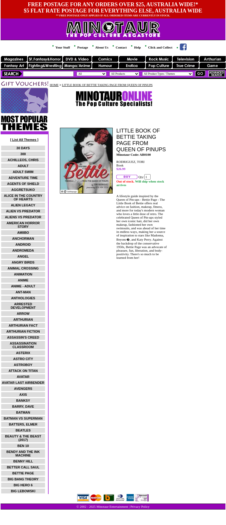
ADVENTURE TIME (23, 178)
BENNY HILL (23, 461)
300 (23, 154)
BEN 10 (23, 446)
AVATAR (23, 376)
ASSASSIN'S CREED (23, 337)
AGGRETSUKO (23, 189)
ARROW (23, 313)
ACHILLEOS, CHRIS (23, 160)
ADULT (23, 166)
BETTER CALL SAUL (23, 467)
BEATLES (23, 430)
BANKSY (23, 400)
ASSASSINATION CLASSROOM (23, 345)
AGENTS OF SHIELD (23, 184)
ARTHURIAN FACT (23, 325)
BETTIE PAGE (23, 473)
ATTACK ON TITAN (23, 371)
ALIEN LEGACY (23, 205)
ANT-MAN (23, 292)
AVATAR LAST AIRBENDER (23, 382)
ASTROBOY (23, 365)
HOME (54, 85)
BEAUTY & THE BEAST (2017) (23, 438)
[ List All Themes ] (24, 139)
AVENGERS (23, 388)
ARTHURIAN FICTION (23, 331)
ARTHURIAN (23, 319)
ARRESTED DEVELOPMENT (23, 305)
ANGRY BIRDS (23, 262)
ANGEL (23, 256)
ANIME (23, 280)
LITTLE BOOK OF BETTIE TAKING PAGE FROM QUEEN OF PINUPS (107, 85)
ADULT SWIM (23, 172)
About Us (99, 47)
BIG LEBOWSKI (23, 491)
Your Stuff (60, 47)
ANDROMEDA (23, 250)
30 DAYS (23, 148)
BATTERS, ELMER (23, 424)
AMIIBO (23, 232)
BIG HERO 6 (23, 485)
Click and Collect (158, 47)
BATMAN (23, 412)
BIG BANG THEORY (23, 479)
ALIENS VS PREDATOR (23, 217)
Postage (80, 47)
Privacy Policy (139, 506)
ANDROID (23, 244)
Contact (119, 47)
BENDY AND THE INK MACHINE (23, 453)
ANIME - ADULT (23, 286)
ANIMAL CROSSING (22, 268)
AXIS (23, 394)
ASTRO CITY (23, 359)
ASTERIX (23, 353)
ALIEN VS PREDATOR (23, 211)
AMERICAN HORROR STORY (23, 224)
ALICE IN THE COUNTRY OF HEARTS (23, 197)
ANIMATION (23, 274)
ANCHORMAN (23, 238)
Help (135, 47)
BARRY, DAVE (23, 406)
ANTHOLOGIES (23, 298)
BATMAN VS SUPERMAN (23, 418)
